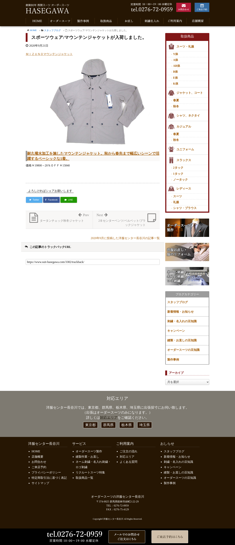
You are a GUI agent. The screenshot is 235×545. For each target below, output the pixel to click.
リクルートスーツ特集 (90, 472)
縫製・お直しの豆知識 (182, 340)
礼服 (176, 202)
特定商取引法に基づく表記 (49, 477)
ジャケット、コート (189, 92)
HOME (33, 30)
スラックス (183, 160)
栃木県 (126, 425)
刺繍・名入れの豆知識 (182, 321)
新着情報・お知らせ (180, 311)
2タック (178, 167)
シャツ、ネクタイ (188, 115)
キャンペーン (176, 330)
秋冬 (176, 106)
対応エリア (109, 417)
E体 (175, 77)
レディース (183, 188)
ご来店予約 (39, 467)
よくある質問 (128, 461)
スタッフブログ (52, 30)
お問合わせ (39, 461)
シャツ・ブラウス (185, 208)
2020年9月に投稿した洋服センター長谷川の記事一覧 (125, 238)
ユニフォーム (185, 149)
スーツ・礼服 (185, 46)
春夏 (176, 100)
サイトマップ (40, 483)
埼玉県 (144, 425)
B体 (175, 71)
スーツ (177, 196)
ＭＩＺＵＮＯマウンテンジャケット (49, 54)
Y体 (175, 54)
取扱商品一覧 (84, 477)
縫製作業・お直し (87, 456)
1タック (178, 173)
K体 (175, 83)
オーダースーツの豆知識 (183, 349)
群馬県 (108, 425)
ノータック (180, 179)
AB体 (176, 65)
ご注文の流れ (128, 451)
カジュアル (183, 126)
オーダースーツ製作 (89, 451)
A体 (175, 59)
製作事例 (173, 359)
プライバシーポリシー (46, 472)
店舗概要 (37, 456)
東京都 (90, 425)
